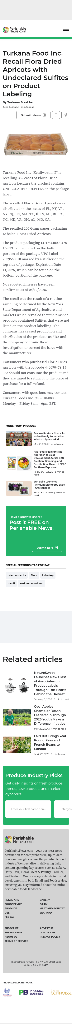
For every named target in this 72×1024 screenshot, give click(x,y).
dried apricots (17, 575)
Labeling (48, 575)
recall (11, 583)
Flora (34, 575)
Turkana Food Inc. (20, 102)
